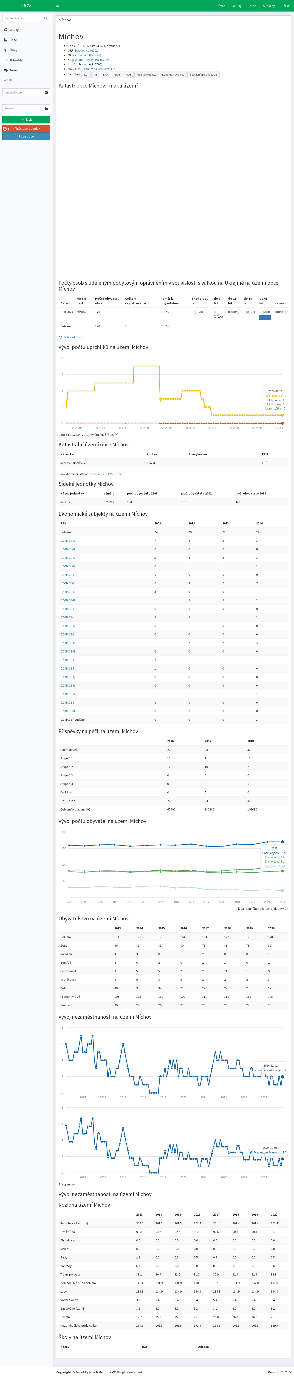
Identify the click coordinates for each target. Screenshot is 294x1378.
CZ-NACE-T (67, 702)
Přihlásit (26, 119)
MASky (237, 6)
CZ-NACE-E (67, 575)
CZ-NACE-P (67, 668)
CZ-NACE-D (67, 566)
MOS (128, 74)
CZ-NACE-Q (67, 677)
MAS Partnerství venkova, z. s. (95, 69)
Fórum (286, 6)
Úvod (222, 6)
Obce (252, 6)
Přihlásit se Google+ (21, 128)
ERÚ (105, 74)
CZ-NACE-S (67, 694)
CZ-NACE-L (67, 634)
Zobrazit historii (72, 337)
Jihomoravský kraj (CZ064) (92, 60)
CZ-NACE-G (67, 592)
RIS (95, 74)
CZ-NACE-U (67, 711)
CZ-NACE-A (67, 540)
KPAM (116, 74)
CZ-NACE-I (67, 609)
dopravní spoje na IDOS (203, 74)
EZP (86, 74)
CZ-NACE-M (67, 643)
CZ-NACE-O (67, 660)
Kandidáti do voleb (173, 74)
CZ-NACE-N (67, 651)
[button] (57, 6)
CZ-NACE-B (67, 549)
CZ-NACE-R (67, 685)
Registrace (26, 136)
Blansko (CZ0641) (89, 55)
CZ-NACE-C (67, 558)
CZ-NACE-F (67, 583)
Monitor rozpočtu (146, 74)
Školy (10, 50)
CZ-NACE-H (67, 600)
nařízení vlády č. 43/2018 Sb (104, 474)
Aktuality (269, 6)
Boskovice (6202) (87, 50)
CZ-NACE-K (67, 626)
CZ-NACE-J (67, 617)
